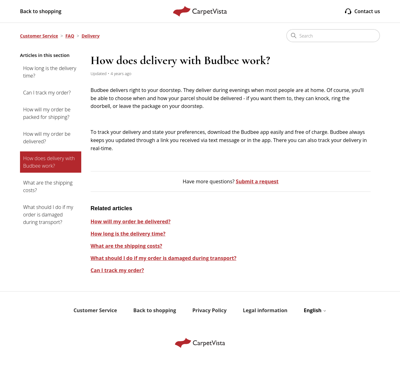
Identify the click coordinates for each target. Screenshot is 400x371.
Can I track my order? (47, 92)
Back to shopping (40, 11)
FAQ (69, 36)
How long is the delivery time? (49, 72)
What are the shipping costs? (47, 186)
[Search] (333, 35)
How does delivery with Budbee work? (49, 162)
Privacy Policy (209, 310)
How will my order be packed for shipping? (46, 113)
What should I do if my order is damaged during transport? (48, 215)
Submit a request (257, 181)
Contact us (362, 11)
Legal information (265, 310)
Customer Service (39, 36)
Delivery (91, 36)
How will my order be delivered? (46, 137)
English (315, 310)
